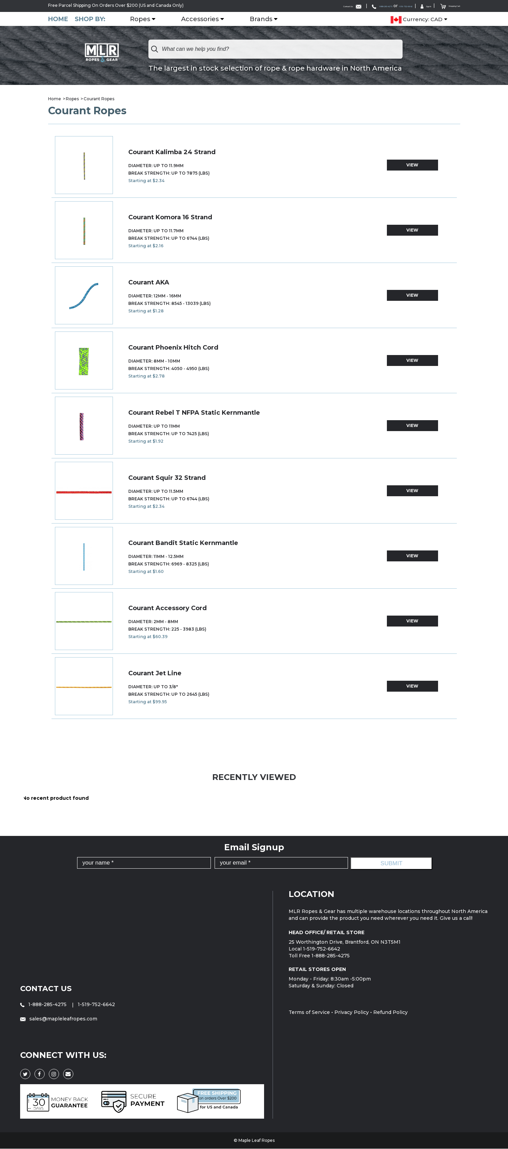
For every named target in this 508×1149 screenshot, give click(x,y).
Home (58, 18)
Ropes (147, 18)
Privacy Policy (351, 1012)
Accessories (207, 18)
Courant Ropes (99, 98)
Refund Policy (390, 1012)
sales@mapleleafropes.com (58, 1019)
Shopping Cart (441, 5)
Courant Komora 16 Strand (170, 217)
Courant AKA (148, 282)
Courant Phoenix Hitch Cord (173, 347)
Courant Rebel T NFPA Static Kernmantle (194, 412)
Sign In (404, 5)
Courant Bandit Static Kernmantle (183, 543)
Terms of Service (309, 1012)
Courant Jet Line (155, 673)
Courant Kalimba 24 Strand (172, 152)
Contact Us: (281, 5)
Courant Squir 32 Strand (167, 478)
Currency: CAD (416, 19)
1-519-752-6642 (371, 5)
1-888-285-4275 (328, 5)
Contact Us (48, 988)
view (412, 164)
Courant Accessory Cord (167, 608)
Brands (268, 18)
